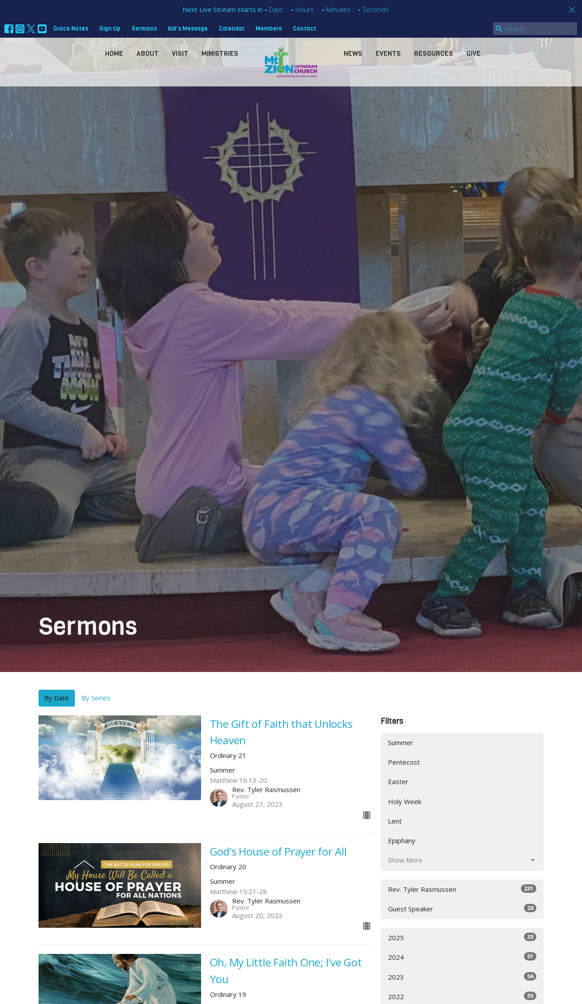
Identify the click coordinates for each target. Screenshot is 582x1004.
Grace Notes (70, 28)
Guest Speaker (462, 908)
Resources (433, 53)
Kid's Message (188, 28)
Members (269, 28)
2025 (462, 937)
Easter (398, 781)
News (353, 53)
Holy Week (404, 801)
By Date (56, 697)
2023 (462, 976)
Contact (304, 28)
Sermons (144, 28)
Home (114, 53)
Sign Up (109, 28)
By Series (95, 697)
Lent (395, 820)
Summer (400, 742)
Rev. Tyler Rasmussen (462, 889)
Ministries (220, 53)
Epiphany (401, 840)
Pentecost (404, 762)
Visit (180, 53)
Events (388, 53)
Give (473, 53)
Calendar (231, 28)
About (147, 53)
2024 (462, 956)
